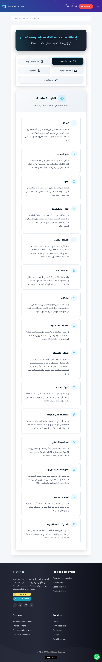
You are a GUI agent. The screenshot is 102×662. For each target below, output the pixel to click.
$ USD (51, 657)
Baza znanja (57, 630)
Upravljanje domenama (22, 635)
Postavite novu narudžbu (62, 578)
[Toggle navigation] (97, 6)
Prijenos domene (19, 626)
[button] (19, 6)
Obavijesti (56, 635)
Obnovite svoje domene (22, 630)
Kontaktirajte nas (59, 639)
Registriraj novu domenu (22, 621)
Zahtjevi (56, 621)
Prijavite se (85, 6)
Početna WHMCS (19, 18)
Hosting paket (58, 582)
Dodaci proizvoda (59, 587)
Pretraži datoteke (59, 626)
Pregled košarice (59, 591)
